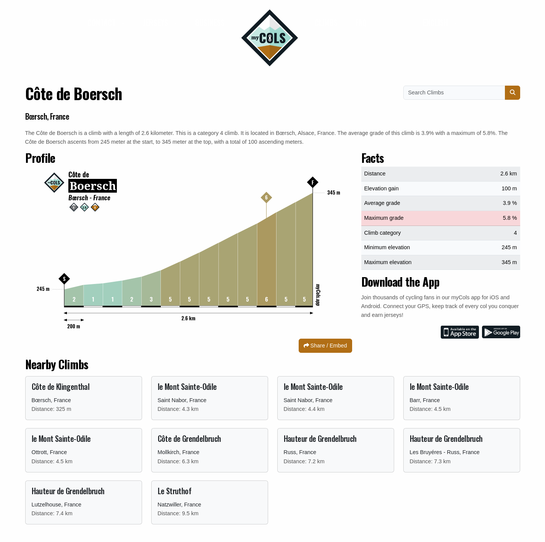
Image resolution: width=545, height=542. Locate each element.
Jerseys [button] (156, 22)
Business (210, 22)
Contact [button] (102, 22)
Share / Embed (325, 345)
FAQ (361, 22)
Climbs (326, 22)
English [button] (436, 22)
